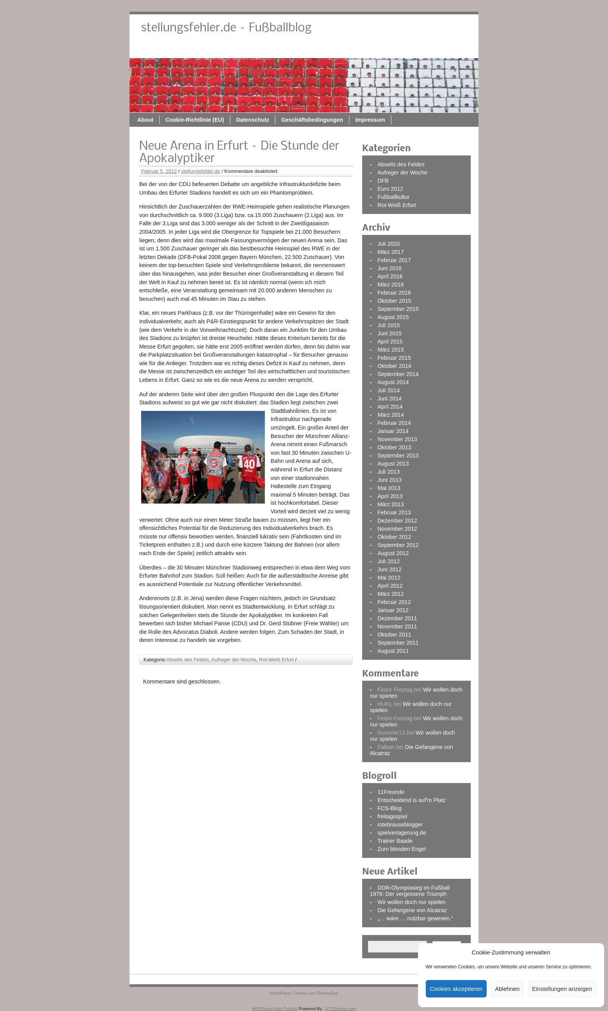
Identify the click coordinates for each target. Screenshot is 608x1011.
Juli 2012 (388, 561)
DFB (383, 181)
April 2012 (389, 586)
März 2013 (390, 504)
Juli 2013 (388, 472)
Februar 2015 (394, 358)
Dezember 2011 (397, 618)
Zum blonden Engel (401, 849)
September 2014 (397, 374)
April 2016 (389, 276)
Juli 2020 (388, 244)
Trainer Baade (395, 841)
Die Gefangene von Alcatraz (412, 910)
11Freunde (390, 792)
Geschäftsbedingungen (390, 49)
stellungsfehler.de (200, 171)
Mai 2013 (388, 488)
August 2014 (393, 382)
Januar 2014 (392, 431)
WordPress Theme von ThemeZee (304, 993)
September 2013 (397, 455)
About (223, 49)
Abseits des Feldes (187, 659)
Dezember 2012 (397, 521)
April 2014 (389, 407)
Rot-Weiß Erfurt (276, 659)
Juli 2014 (388, 390)
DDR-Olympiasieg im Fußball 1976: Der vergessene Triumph (410, 891)
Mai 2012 (388, 578)
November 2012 (397, 529)
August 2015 (393, 317)
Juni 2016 (389, 268)
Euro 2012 (390, 189)
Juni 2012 (389, 569)
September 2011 (397, 643)
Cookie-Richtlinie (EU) (272, 49)
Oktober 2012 (394, 537)
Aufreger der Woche (233, 659)
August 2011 (393, 651)
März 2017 (390, 252)
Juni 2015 (389, 333)
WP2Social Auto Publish (275, 1008)
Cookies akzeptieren (456, 988)
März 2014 (390, 415)
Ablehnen (507, 988)
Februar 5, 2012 (159, 171)
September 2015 (397, 309)
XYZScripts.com (340, 1008)
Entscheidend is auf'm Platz (411, 800)
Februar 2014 (394, 423)
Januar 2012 (392, 610)
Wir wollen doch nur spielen (411, 902)
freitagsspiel (392, 816)
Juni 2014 (389, 398)
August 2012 (393, 553)
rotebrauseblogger (400, 824)
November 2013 (397, 439)
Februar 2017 (394, 260)
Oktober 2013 (394, 447)
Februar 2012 (394, 602)
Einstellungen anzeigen (562, 988)
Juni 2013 (389, 480)
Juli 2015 (388, 325)
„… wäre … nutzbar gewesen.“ (415, 918)
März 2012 (390, 594)
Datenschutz (330, 49)
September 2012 (397, 545)
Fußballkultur (393, 197)
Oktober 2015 (394, 301)
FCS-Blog (389, 808)
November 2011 (397, 626)
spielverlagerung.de (401, 833)
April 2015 (389, 341)
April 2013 (389, 496)
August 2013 (393, 464)
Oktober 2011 (394, 634)
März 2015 (390, 350)
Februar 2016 (394, 293)
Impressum (448, 49)
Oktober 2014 (394, 366)
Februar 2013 (394, 512)
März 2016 (390, 284)
